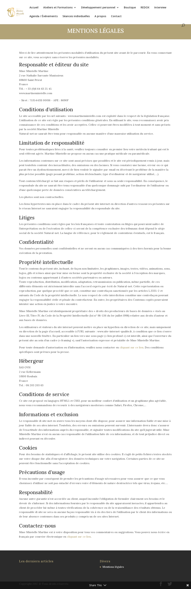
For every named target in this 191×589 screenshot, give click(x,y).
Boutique (130, 7)
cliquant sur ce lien (131, 347)
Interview (160, 7)
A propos (100, 16)
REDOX (145, 7)
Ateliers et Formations (58, 7)
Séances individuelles (76, 16)
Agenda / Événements (43, 16)
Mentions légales (113, 566)
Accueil (33, 7)
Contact (116, 16)
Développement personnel (98, 7)
